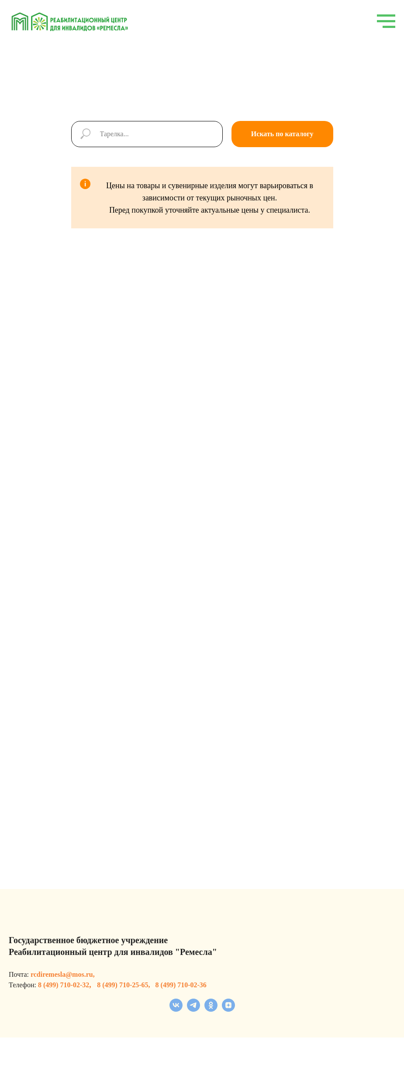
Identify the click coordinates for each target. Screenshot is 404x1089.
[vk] (176, 1009)
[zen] (228, 1009)
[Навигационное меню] (386, 21)
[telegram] (193, 1009)
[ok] (211, 1009)
